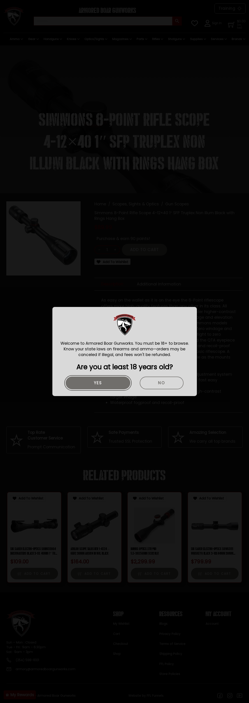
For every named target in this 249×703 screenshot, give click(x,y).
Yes (98, 383)
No (161, 383)
